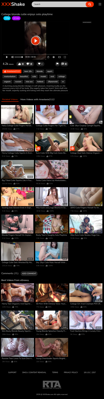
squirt (49, 71)
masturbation (9, 76)
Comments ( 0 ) (9, 273)
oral (52, 76)
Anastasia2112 (12, 71)
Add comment (29, 273)
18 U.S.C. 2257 (90, 372)
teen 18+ (28, 71)
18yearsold (53, 81)
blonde (40, 71)
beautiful (24, 76)
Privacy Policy (71, 372)
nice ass (29, 81)
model (43, 76)
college (61, 76)
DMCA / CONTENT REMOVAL (34, 372)
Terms (55, 372)
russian (18, 81)
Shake (13, 4)
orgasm (7, 81)
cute (34, 76)
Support (12, 372)
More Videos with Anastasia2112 (37, 99)
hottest (40, 81)
